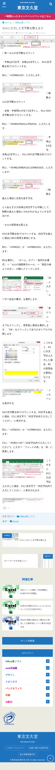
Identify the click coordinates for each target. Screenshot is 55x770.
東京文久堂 (27, 8)
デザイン (10, 675)
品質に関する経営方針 (39, 748)
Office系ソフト (22, 22)
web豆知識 (11, 668)
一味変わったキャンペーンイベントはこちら (27, 16)
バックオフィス (13, 688)
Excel (16, 521)
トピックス (11, 681)
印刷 (7, 695)
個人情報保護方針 (27, 754)
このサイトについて (15, 748)
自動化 (8, 702)
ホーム (7, 22)
